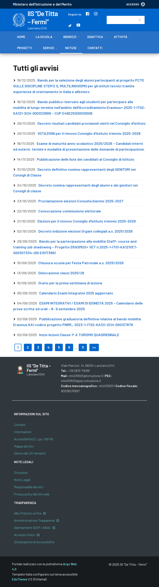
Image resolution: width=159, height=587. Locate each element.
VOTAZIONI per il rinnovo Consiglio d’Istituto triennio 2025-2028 (88, 133)
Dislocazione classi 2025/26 (61, 273)
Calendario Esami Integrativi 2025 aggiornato (76, 293)
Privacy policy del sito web (31, 494)
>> (94, 347)
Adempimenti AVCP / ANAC (32, 527)
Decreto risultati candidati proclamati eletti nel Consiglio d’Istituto (91, 123)
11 (83, 347)
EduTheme (19, 579)
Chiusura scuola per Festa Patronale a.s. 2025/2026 (81, 263)
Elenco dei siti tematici (30, 453)
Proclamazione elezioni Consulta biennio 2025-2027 (80, 201)
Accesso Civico (24, 535)
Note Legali (22, 480)
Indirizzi (69, 37)
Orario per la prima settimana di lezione (70, 283)
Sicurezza (20, 472)
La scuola (44, 37)
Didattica (95, 37)
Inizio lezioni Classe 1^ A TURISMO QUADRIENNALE (79, 334)
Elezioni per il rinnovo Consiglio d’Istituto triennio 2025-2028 (86, 221)
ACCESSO (135, 4)
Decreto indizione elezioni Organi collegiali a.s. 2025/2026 (85, 231)
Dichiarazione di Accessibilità (34, 542)
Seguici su (74, 14)
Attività (120, 37)
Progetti (24, 48)
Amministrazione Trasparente (34, 520)
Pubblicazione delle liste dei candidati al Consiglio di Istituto (85, 159)
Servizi (48, 48)
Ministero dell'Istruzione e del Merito (42, 4)
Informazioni (23, 432)
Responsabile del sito (28, 487)
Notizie (71, 48)
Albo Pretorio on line (27, 513)
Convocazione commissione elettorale (69, 211)
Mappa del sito (24, 446)
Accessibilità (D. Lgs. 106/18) (33, 439)
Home (21, 37)
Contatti (95, 48)
